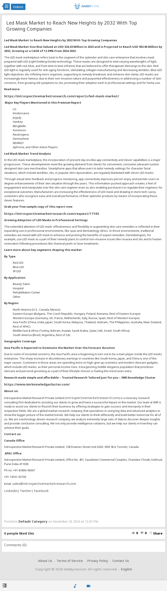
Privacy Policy (97, 560)
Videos (18, 7)
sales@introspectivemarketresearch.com (44, 483)
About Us (45, 560)
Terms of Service (70, 560)
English (126, 569)
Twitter (26, 490)
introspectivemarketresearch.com (92, 398)
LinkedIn (11, 490)
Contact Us (120, 560)
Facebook (41, 490)
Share (155, 533)
